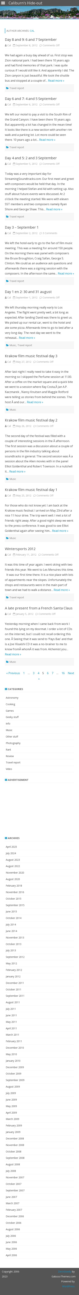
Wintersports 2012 (20, 548)
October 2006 (13, 1222)
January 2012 (13, 976)
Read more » (56, 81)
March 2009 (12, 1119)
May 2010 (11, 1054)
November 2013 (15, 937)
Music (12, 345)
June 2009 (11, 1099)
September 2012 (15, 957)
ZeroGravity (64, 1271)
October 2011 (13, 989)
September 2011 (15, 995)
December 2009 (15, 1067)
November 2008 (15, 1145)
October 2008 (13, 1151)
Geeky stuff (12, 717)
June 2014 (11, 931)
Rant (8, 749)
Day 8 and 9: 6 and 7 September (31, 39)
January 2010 (13, 1060)
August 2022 (13, 866)
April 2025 (11, 846)
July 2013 (11, 950)
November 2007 (15, 1177)
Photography (13, 743)
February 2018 (14, 885)
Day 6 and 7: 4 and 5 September (31, 98)
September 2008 (15, 1157)
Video (9, 769)
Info (8, 723)
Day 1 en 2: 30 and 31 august (28, 291)
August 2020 (13, 879)
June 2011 (11, 1015)
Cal (32, 30)
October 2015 (13, 898)
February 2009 (14, 1125)
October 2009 (13, 1073)
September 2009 (15, 1080)
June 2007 (11, 1197)
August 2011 (13, 1002)
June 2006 (11, 1242)
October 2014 (13, 918)
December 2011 (15, 983)
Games (10, 710)
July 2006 (11, 1235)
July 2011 (11, 1008)
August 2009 (13, 1086)
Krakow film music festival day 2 (31, 420)
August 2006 (13, 1229)
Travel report (16, 88)
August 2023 (13, 859)
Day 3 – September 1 (22, 227)
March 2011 (12, 1034)
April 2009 (11, 1112)
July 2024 (11, 853)
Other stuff (12, 736)
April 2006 (11, 1255)
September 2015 (15, 905)
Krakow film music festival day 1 (31, 489)
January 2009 (13, 1132)
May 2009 (11, 1106)
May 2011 (11, 1021)
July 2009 (11, 1093)
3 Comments (50, 233)
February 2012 (14, 970)
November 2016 (15, 892)
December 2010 (15, 1047)
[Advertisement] (27, 807)
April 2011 (11, 1028)
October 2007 (13, 1184)
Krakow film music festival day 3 (31, 356)
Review (10, 756)
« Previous (13, 673)
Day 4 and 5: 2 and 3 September (31, 158)
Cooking (10, 704)
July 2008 (11, 1171)
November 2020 (15, 872)
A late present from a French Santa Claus (39, 608)
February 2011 (14, 1041)
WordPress (68, 1286)
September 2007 (15, 1190)
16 (63, 673)
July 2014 (11, 924)
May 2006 (11, 1248)
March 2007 (12, 1203)
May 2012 (11, 963)
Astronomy (12, 697)
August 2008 (13, 1164)
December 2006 (15, 1216)
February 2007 (14, 1209)
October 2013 (13, 944)
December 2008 (15, 1138)
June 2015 (11, 911)
